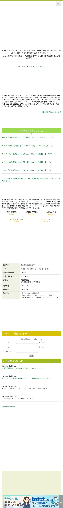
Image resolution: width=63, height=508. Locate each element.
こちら (38, 66)
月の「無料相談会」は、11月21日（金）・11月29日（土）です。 (30, 137)
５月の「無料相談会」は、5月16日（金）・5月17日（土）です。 (27, 170)
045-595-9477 (25, 286)
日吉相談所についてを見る (51, 112)
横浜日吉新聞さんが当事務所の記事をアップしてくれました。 (24, 368)
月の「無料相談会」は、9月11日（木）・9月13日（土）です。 (28, 154)
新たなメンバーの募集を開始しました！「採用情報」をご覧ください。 (27, 378)
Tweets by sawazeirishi (8, 406)
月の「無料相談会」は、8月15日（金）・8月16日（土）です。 (28, 162)
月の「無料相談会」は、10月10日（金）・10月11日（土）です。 (30, 146)
